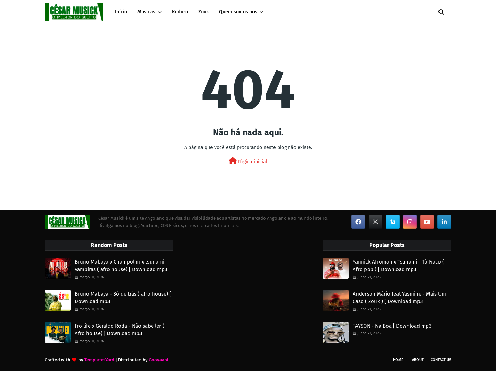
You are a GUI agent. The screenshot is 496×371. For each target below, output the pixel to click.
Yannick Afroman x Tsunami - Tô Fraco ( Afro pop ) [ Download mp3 (398, 266)
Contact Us (441, 360)
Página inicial (248, 161)
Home (398, 360)
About (418, 360)
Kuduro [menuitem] (180, 12)
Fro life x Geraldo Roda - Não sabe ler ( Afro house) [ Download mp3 (119, 330)
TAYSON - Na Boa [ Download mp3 (392, 326)
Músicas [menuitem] (146, 12)
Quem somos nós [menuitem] (238, 12)
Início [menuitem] (121, 12)
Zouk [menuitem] (203, 12)
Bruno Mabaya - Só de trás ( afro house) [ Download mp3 (123, 298)
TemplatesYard (99, 359)
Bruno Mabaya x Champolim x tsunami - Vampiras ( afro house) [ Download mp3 (121, 266)
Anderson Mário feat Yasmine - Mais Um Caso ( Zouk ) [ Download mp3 (399, 298)
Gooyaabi (158, 359)
